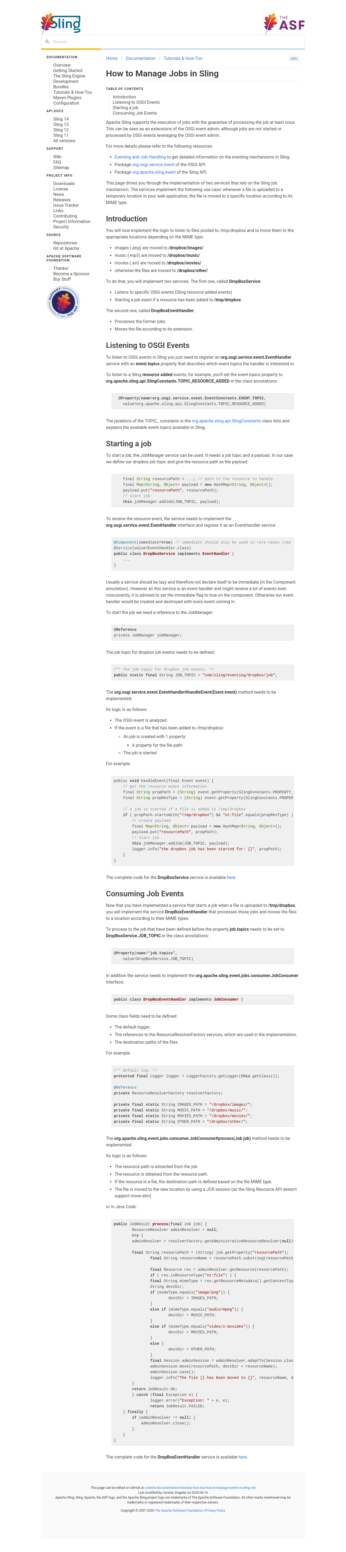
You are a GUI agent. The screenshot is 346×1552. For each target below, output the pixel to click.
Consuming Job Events (135, 113)
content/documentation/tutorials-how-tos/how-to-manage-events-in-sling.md (200, 1488)
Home (112, 58)
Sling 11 (61, 135)
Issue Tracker (66, 205)
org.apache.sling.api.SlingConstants (226, 420)
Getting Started (67, 70)
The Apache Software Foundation (179, 1510)
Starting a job (125, 107)
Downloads (64, 183)
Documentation (140, 58)
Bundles (61, 86)
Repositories (65, 242)
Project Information (72, 221)
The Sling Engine (69, 76)
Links (58, 210)
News (58, 194)
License (60, 189)
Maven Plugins (67, 97)
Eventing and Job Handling (140, 157)
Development (66, 81)
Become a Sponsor (71, 273)
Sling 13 (61, 124)
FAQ (57, 162)
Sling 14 (61, 119)
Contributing (65, 216)
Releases (62, 199)
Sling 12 (61, 129)
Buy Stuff (62, 279)
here (231, 877)
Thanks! (60, 268)
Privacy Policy (215, 1510)
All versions (64, 140)
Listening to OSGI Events (136, 102)
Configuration (66, 103)
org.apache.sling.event (154, 172)
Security (61, 226)
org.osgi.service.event (153, 164)
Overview (62, 65)
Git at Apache (66, 248)
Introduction (124, 96)
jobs (294, 58)
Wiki (57, 156)
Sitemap (61, 167)
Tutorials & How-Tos (72, 92)
